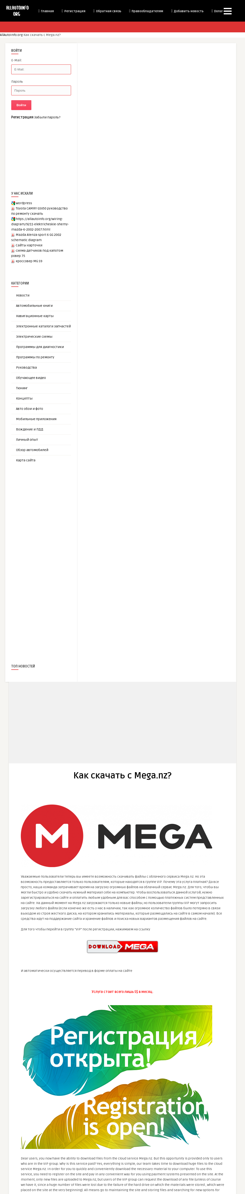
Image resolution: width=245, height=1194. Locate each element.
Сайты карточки (29, 245)
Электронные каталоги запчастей (43, 326)
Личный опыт (27, 440)
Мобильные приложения (36, 419)
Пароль (17, 82)
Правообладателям (146, 11)
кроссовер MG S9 (29, 261)
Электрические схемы (34, 337)
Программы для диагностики (40, 347)
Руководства (26, 367)
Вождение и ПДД (29, 429)
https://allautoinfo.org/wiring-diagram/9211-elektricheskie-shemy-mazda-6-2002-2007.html (40, 224)
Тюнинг (22, 388)
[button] (228, 11)
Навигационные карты (35, 316)
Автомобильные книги (34, 306)
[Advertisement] (47, 555)
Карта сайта (25, 460)
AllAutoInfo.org (11, 35)
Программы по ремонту (35, 357)
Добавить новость (187, 11)
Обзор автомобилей (32, 450)
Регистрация (73, 11)
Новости (22, 295)
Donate (218, 11)
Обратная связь (107, 11)
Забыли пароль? (47, 117)
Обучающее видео (31, 378)
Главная (46, 11)
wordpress (24, 203)
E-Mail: (16, 60)
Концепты (24, 398)
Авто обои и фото (29, 409)
